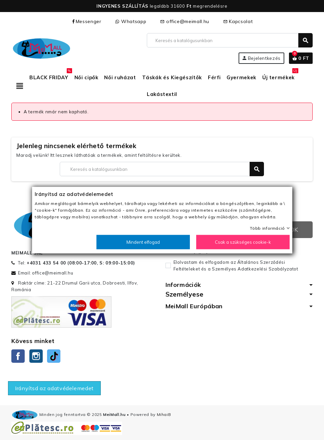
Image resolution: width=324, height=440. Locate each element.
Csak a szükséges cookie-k (243, 242)
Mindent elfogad (143, 242)
